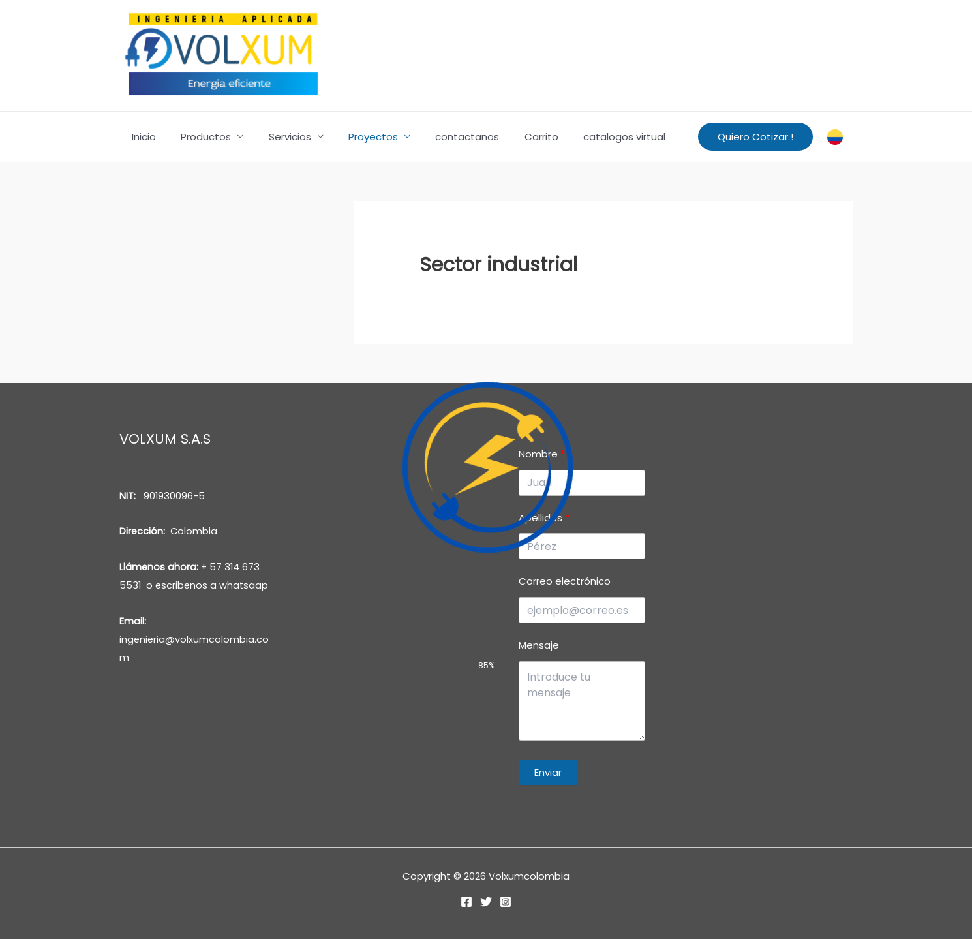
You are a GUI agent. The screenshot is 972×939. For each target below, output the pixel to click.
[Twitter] (486, 902)
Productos (198, 137)
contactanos (443, 137)
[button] (755, 137)
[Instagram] (505, 902)
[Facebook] (466, 902)
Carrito (511, 137)
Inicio (141, 137)
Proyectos (354, 137)
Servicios (276, 137)
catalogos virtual (589, 137)
